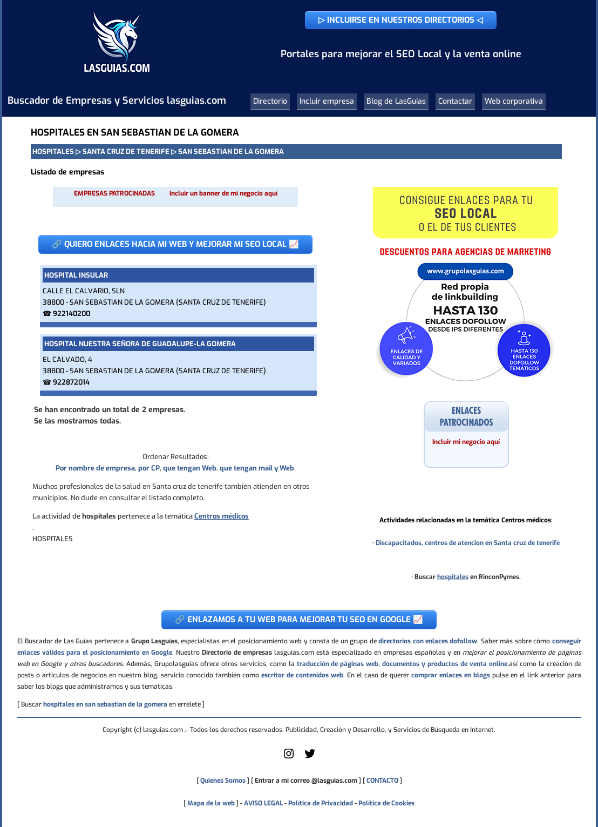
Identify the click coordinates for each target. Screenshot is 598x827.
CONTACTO (382, 780)
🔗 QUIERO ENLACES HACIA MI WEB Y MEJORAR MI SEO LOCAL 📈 (175, 244)
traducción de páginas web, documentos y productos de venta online (402, 664)
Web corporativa (514, 101)
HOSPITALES (53, 151)
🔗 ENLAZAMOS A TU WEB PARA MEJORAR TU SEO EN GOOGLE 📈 (299, 619)
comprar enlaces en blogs (450, 675)
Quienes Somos (223, 780)
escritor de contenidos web (302, 675)
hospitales (452, 577)
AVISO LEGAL (263, 803)
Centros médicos (221, 516)
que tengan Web (189, 468)
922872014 (71, 382)
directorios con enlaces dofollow (427, 641)
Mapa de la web (210, 803)
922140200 (71, 313)
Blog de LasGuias (396, 101)
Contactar (455, 101)
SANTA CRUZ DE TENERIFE (126, 151)
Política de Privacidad (320, 803)
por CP (149, 468)
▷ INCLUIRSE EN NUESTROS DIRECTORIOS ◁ (400, 20)
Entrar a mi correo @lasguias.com (306, 780)
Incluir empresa (327, 101)
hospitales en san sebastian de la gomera (105, 704)
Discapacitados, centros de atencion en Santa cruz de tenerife (468, 543)
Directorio (270, 101)
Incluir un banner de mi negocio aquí (223, 193)
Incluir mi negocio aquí (466, 442)
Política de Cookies (386, 803)
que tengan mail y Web (257, 468)
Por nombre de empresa (95, 468)
